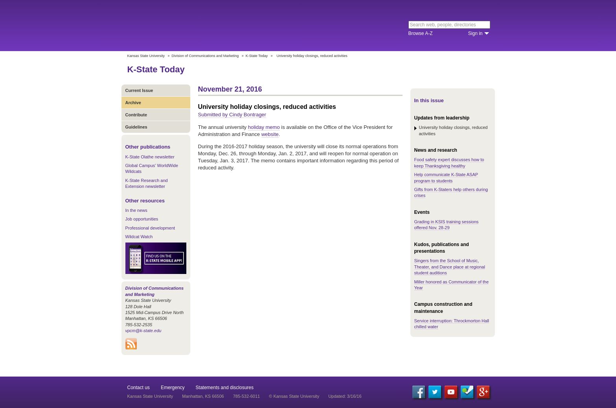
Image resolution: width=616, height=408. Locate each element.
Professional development (150, 228)
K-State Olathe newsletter (150, 156)
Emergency (173, 387)
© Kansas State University (294, 396)
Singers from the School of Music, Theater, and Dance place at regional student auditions (449, 266)
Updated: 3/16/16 (344, 396)
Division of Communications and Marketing (205, 56)
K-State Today (257, 56)
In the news (136, 210)
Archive (133, 102)
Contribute (136, 114)
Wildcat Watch (139, 236)
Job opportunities (141, 219)
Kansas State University (191, 25)
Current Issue (139, 90)
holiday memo (264, 127)
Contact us (138, 387)
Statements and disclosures (225, 387)
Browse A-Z (420, 33)
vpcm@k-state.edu (143, 330)
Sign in (475, 33)
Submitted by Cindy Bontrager (232, 115)
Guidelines (136, 127)
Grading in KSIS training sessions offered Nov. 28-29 (446, 224)
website (270, 134)
